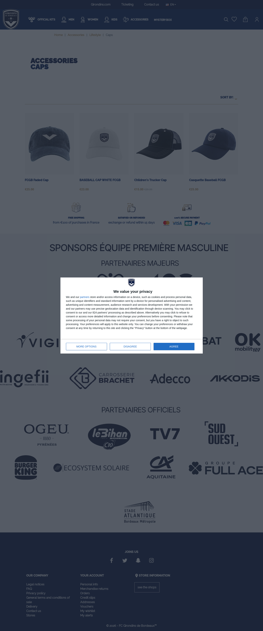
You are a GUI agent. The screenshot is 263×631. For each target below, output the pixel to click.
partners (84, 297)
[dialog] (131, 315)
